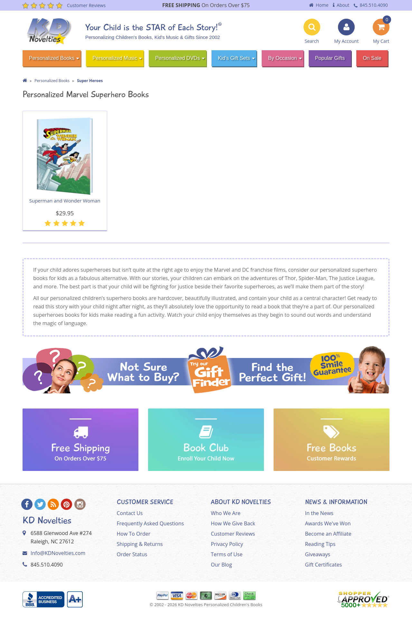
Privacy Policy (227, 544)
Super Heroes (90, 80)
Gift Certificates (323, 564)
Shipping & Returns (140, 544)
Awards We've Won (328, 523)
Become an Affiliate (328, 533)
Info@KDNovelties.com (58, 553)
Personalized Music (114, 58)
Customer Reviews (233, 533)
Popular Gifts (330, 58)
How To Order (134, 533)
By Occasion (282, 58)
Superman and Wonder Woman (64, 200)
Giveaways (317, 554)
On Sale (372, 58)
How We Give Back (233, 523)
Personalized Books (51, 58)
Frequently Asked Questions (150, 523)
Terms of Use (226, 554)
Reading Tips (320, 544)
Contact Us (130, 513)
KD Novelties (47, 520)
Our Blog (221, 564)
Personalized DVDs (177, 58)
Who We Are (225, 513)
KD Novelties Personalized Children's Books (220, 604)
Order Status (132, 554)
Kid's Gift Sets (234, 58)
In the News (319, 513)
